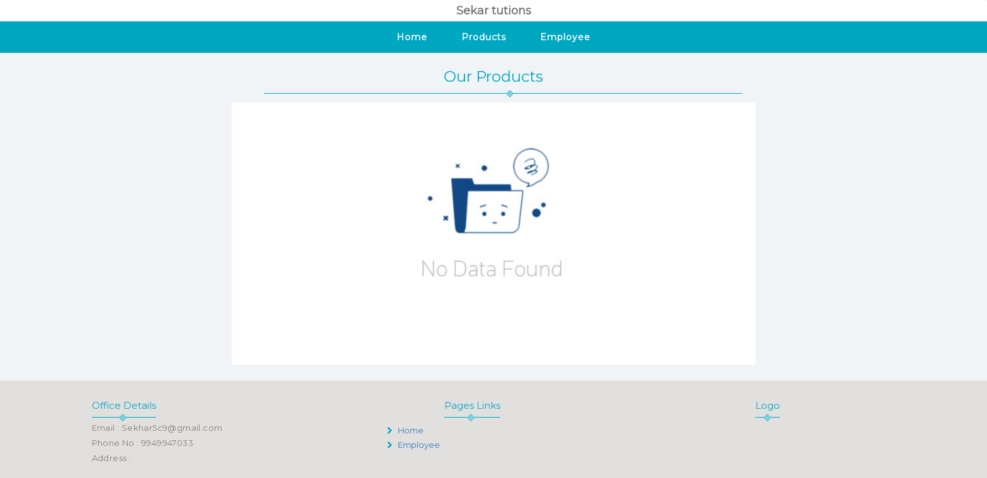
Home (412, 37)
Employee (565, 37)
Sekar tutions (493, 11)
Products (483, 37)
